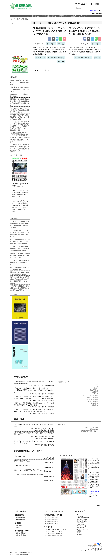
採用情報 (79, 534)
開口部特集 (94, 403)
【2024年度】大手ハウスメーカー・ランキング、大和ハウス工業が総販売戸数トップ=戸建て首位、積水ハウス (19, 233)
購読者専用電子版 (95, 10)
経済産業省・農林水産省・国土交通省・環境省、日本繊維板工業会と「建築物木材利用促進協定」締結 (19, 102)
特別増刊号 (50, 385)
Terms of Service (95, 550)
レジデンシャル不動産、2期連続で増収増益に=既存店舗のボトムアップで (20, 140)
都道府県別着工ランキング (89, 431)
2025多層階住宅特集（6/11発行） (54, 535)
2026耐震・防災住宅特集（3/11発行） (55, 529)
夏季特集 (95, 392)
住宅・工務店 (51, 44)
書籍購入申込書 (20, 519)
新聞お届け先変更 (82, 519)
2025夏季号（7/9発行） (51, 521)
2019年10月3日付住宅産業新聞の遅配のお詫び (29, 474)
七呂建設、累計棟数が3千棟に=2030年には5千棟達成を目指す (19, 134)
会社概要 (73, 16)
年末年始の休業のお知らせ (22, 465)
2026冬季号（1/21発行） (52, 517)
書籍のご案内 (63, 16)
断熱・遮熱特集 (93, 401)
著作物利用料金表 (21, 533)
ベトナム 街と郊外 (91, 427)
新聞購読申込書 (20, 517)
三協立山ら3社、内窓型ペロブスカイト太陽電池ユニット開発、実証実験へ (19, 89)
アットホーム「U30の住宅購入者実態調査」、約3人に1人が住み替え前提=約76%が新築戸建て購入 (19, 248)
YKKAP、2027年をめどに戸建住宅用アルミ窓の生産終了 (19, 268)
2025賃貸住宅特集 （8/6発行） (53, 533)
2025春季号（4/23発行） (52, 523)
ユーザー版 (43, 385)
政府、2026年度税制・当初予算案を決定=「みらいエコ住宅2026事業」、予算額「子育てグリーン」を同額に (19, 280)
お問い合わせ (83, 16)
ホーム (26, 16)
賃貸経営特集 (94, 390)
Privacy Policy (85, 550)
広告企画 (95, 394)
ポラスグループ (40, 58)
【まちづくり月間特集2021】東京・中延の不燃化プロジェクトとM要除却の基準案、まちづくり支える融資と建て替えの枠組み (34, 390)
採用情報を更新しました (22, 456)
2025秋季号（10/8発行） (52, 519)
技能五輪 (97, 58)
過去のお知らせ (49, 480)
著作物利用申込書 (21, 535)
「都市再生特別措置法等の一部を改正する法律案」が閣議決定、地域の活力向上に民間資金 (19, 288)
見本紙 (18, 527)
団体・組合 (61, 44)
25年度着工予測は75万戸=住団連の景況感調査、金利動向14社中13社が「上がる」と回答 (20, 117)
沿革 (78, 532)
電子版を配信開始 (82, 521)
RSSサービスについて (82, 529)
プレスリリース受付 (82, 526)
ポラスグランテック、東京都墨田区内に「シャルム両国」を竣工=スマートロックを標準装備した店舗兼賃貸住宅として (19, 148)
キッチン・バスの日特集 (90, 395)
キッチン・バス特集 (91, 397)
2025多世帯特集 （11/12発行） (53, 531)
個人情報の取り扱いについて (95, 545)
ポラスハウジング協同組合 (20, 19)
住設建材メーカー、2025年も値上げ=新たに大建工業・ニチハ (19, 273)
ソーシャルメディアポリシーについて (92, 547)
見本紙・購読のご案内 (49, 16)
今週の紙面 (35, 16)
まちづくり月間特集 (48, 394)
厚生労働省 (61, 61)
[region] (66, 85)
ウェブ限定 (94, 384)
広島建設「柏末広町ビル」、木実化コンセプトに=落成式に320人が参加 (19, 82)
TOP (98, 505)
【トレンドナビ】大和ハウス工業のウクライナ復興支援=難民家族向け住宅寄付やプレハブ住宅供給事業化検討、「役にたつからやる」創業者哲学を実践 (19, 126)
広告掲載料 (19, 525)
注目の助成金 (50, 430)
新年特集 (95, 405)
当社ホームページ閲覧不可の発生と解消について (29, 470)
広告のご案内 (80, 524)
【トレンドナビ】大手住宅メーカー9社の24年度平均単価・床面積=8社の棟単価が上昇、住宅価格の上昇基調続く (19, 224)
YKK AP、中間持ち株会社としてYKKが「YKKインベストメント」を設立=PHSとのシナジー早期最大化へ (20, 241)
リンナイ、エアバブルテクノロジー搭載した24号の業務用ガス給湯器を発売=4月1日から (19, 110)
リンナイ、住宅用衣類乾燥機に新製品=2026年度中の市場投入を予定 (19, 262)
